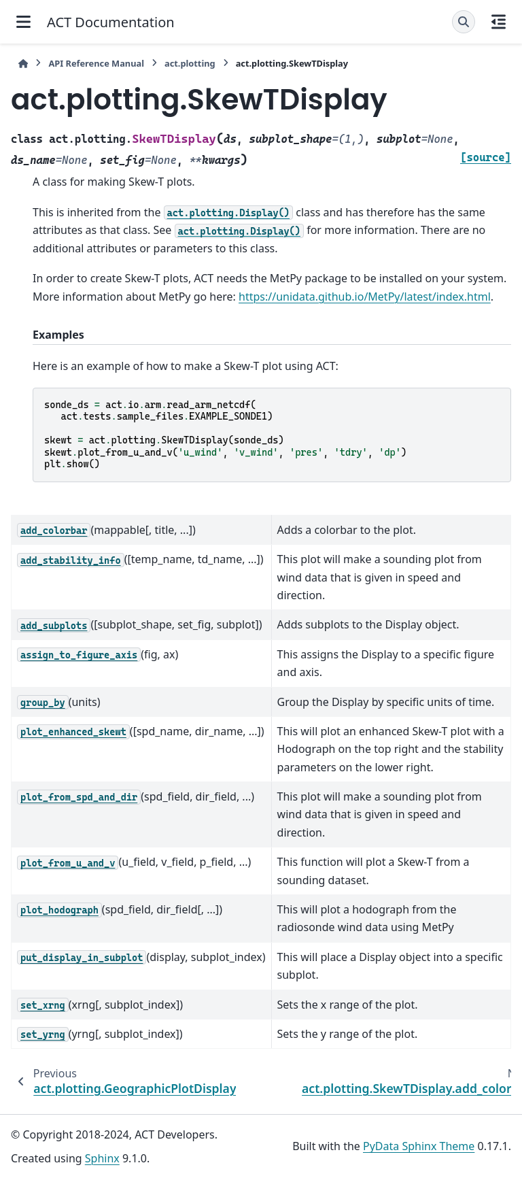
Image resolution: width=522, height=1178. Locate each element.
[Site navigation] (23, 21)
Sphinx (102, 1158)
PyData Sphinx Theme (418, 1146)
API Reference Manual (96, 63)
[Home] (23, 63)
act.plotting (189, 63)
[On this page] (498, 21)
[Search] (463, 21)
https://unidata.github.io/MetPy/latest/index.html (365, 296)
